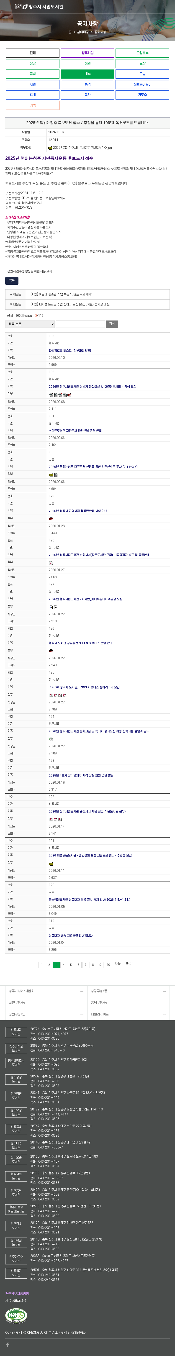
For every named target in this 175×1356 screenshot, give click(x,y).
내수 (87, 74)
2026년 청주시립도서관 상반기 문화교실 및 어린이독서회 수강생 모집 (92, 387)
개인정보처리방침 (17, 1294)
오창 (142, 63)
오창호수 (142, 53)
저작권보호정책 (15, 1300)
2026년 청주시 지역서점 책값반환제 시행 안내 (78, 511)
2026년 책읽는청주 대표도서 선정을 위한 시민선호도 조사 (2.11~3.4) (93, 467)
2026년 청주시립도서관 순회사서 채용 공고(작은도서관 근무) (87, 811)
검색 (112, 324)
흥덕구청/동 (99, 1003)
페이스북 (7, 1344)
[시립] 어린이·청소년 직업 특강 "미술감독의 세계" (62, 294)
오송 (142, 74)
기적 (33, 105)
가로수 (142, 95)
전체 (33, 53)
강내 (33, 95)
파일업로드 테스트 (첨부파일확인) (70, 351)
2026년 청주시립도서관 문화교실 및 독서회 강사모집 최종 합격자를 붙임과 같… (99, 731)
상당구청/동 (99, 991)
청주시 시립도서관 (94, 7)
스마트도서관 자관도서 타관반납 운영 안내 (75, 431)
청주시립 (87, 53)
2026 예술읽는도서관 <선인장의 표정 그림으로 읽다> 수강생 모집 (90, 855)
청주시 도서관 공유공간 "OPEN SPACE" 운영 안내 (80, 643)
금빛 (33, 74)
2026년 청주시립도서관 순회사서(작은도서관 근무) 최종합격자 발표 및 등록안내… (100, 555)
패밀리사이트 (100, 1014)
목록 (12, 280)
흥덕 (87, 84)
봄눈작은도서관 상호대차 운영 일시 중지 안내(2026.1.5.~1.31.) (89, 900)
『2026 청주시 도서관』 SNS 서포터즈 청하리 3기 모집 (84, 687)
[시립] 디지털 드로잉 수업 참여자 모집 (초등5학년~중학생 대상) (70, 304)
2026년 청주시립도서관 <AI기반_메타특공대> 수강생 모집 (85, 599)
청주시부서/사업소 (21, 991)
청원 (87, 63)
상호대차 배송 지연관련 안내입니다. (71, 936)
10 (108, 964)
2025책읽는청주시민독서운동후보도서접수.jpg (80, 148)
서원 (33, 84)
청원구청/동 (17, 1014)
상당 (33, 63)
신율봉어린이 (142, 84)
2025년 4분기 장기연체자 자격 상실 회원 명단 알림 (81, 775)
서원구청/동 (17, 1003)
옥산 (87, 95)
